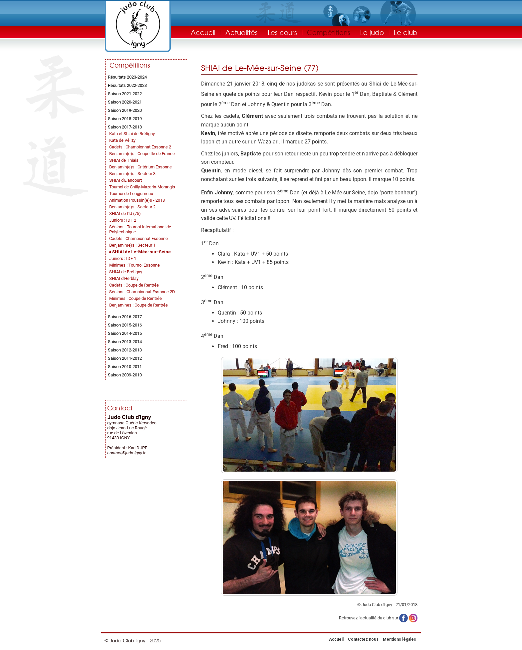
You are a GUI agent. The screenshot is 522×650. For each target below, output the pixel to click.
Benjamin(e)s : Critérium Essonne (140, 166)
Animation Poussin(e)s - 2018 (137, 200)
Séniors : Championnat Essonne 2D (142, 291)
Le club (405, 32)
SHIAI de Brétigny (125, 271)
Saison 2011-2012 (125, 358)
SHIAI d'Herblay (123, 278)
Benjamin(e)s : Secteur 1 (132, 245)
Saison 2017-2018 (125, 126)
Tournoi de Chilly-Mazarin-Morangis (142, 186)
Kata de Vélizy (122, 140)
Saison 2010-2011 (125, 366)
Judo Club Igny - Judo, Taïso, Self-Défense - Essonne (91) (138, 25)
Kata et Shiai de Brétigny (132, 133)
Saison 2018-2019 (125, 118)
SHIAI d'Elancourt (125, 180)
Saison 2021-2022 (125, 93)
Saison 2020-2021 (125, 102)
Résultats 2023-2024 (127, 77)
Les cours (282, 32)
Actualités (241, 32)
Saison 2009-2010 (125, 374)
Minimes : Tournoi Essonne (134, 265)
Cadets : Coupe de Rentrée (134, 285)
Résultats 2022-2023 (127, 85)
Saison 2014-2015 (125, 333)
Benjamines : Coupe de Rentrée (138, 305)
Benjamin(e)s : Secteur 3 (132, 173)
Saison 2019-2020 (125, 110)
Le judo (372, 32)
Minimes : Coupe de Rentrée (135, 298)
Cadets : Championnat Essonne (138, 238)
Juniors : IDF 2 (122, 220)
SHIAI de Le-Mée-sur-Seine (141, 251)
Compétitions (328, 32)
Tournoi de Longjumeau (131, 193)
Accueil (203, 32)
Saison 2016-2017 (125, 316)
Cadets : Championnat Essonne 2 (140, 146)
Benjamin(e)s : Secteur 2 (132, 206)
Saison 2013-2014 (125, 341)
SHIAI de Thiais (123, 160)
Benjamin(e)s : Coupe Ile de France (142, 153)
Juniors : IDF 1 (122, 258)
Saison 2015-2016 (125, 325)
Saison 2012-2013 (125, 349)
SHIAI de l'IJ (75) (125, 213)
